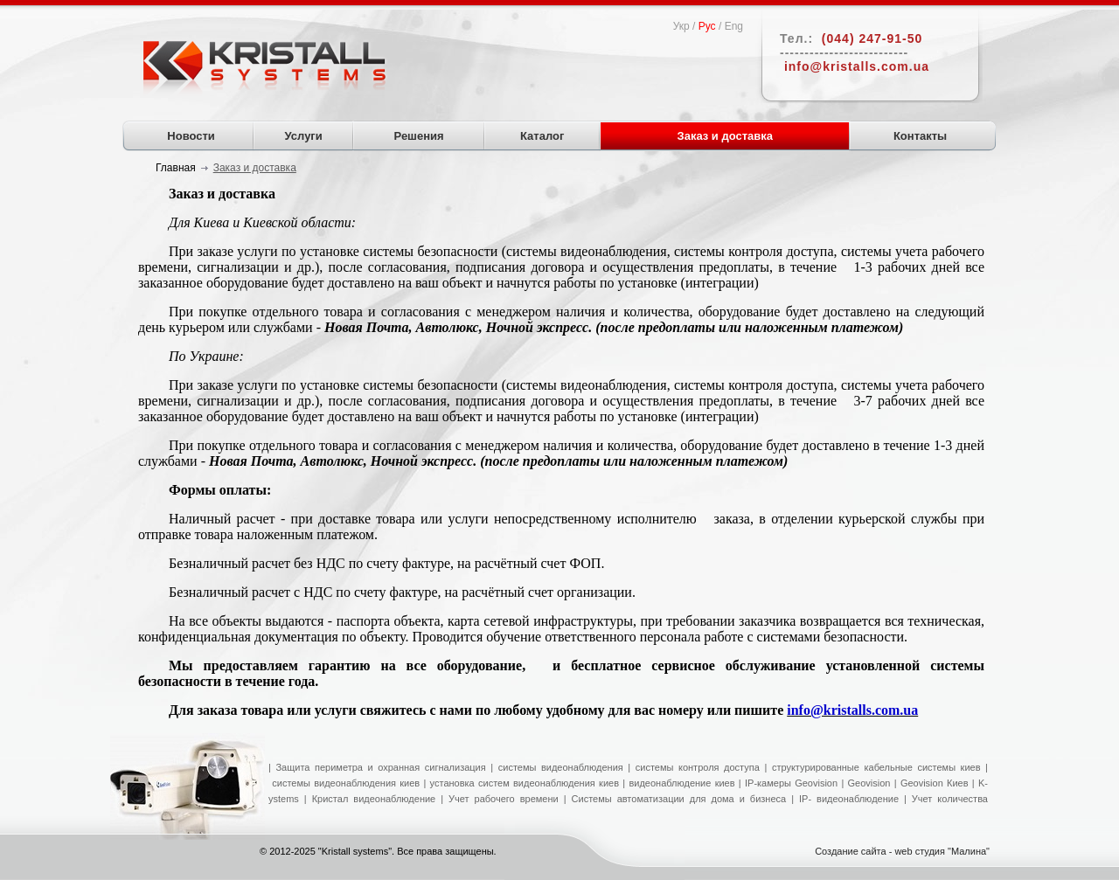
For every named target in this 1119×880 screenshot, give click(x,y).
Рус (707, 26)
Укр (681, 26)
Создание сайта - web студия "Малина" (902, 851)
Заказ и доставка (726, 135)
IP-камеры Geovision (791, 783)
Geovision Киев (934, 783)
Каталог (542, 135)
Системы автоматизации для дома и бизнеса (679, 798)
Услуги (304, 135)
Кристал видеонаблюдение (371, 798)
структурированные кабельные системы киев (876, 767)
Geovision (867, 783)
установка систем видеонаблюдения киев (524, 783)
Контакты (920, 135)
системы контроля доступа (698, 767)
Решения (419, 135)
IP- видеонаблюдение (849, 798)
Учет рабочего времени (503, 798)
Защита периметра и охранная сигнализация (380, 767)
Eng (734, 26)
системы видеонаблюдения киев (346, 783)
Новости (191, 135)
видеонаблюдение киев (681, 783)
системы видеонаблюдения (560, 767)
